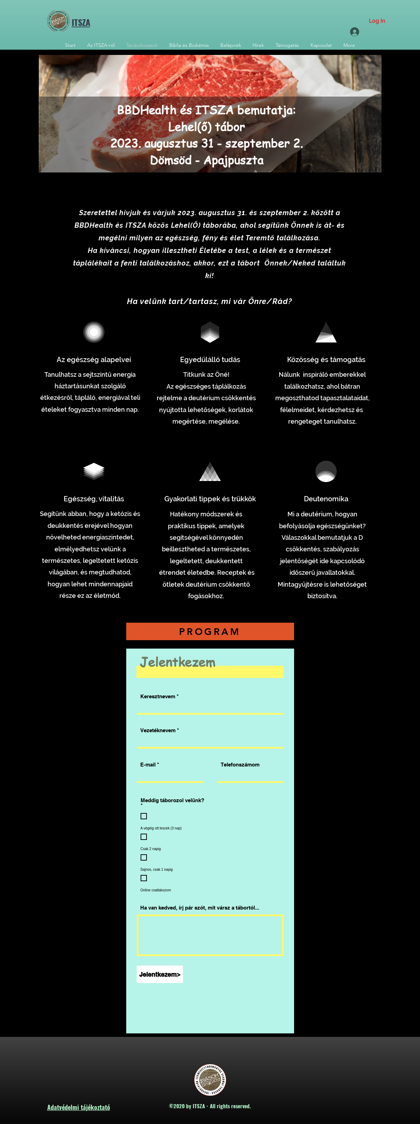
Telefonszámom (240, 764)
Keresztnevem (157, 696)
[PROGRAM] (210, 631)
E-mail (148, 764)
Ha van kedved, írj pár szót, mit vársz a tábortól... (199, 907)
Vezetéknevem (158, 730)
